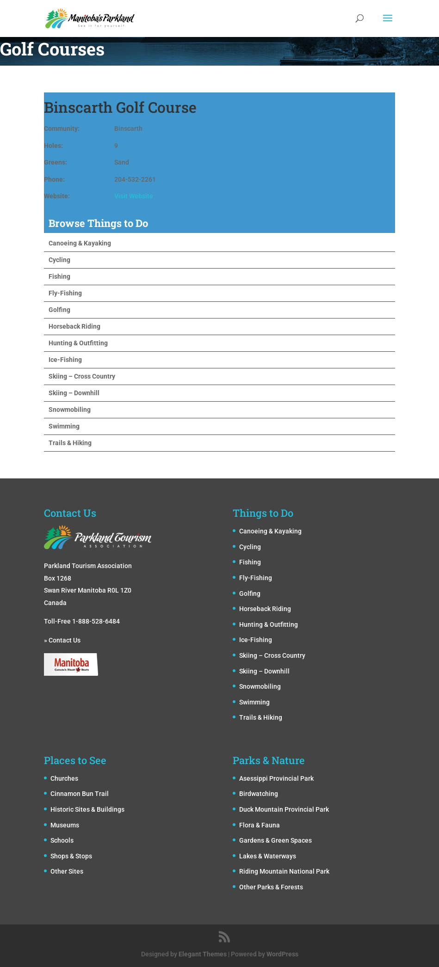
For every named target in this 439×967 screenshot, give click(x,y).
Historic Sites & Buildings (87, 809)
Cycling (59, 259)
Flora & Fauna (259, 825)
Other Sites (66, 871)
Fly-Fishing (65, 293)
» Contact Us (62, 640)
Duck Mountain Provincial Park (284, 809)
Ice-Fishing (65, 359)
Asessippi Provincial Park (276, 778)
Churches (64, 778)
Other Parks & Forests (271, 887)
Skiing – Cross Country (82, 376)
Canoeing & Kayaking (80, 243)
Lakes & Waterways (267, 856)
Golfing (59, 309)
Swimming (64, 426)
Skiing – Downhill (74, 393)
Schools (62, 840)
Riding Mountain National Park (284, 871)
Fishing (59, 276)
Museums (64, 825)
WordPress (282, 954)
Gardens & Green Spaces (275, 840)
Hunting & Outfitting (78, 343)
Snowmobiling (70, 409)
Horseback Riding (74, 326)
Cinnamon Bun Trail (79, 793)
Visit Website (133, 196)
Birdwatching (258, 793)
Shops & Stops (71, 856)
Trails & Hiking (70, 443)
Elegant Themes (203, 954)
